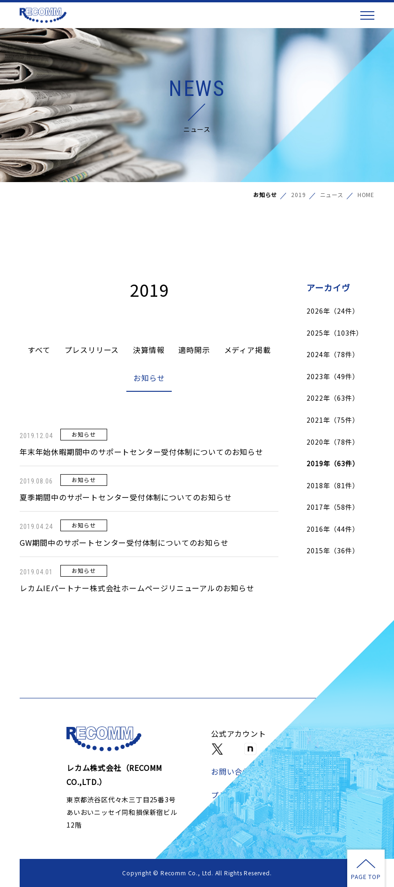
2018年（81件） (332, 485)
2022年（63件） (332, 398)
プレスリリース (92, 349)
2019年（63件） (332, 463)
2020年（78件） (332, 442)
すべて (39, 349)
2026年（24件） (332, 310)
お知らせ (149, 377)
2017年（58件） (332, 507)
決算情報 (148, 349)
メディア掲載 (247, 349)
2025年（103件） (334, 332)
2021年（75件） (332, 420)
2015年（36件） (332, 550)
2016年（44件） (332, 529)
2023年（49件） (332, 376)
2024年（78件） (332, 354)
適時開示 (194, 349)
